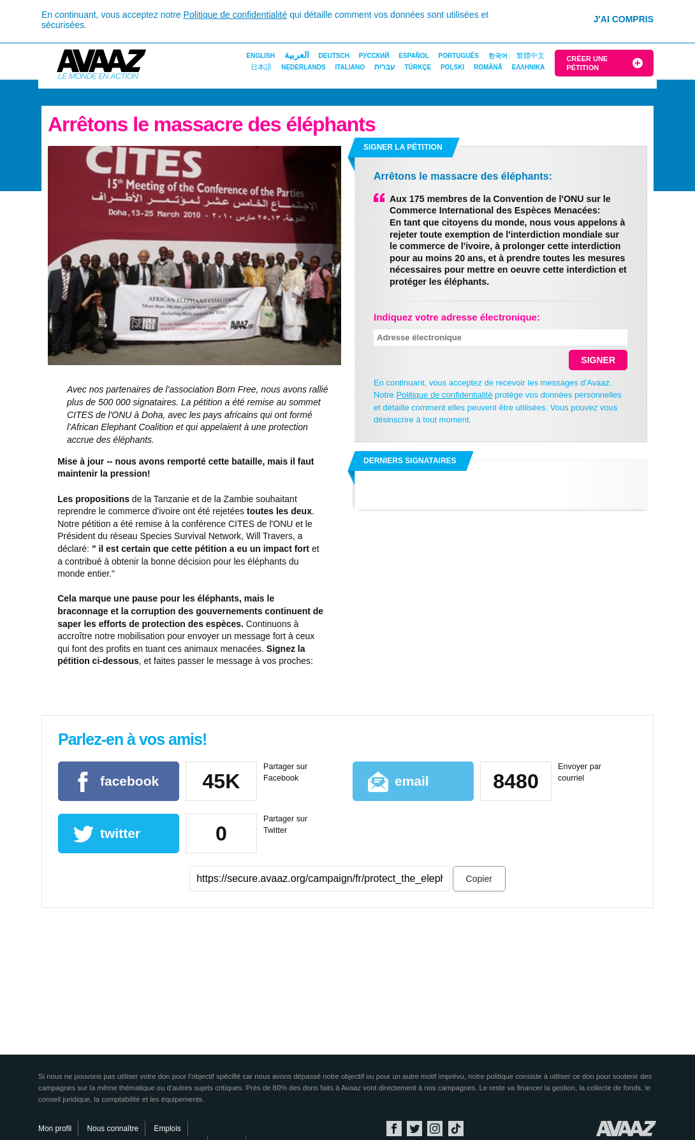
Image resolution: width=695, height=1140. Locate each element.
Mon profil (54, 1128)
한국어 (498, 55)
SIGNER (598, 360)
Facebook (394, 1128)
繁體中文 (530, 55)
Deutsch (334, 55)
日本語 (261, 67)
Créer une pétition (587, 63)
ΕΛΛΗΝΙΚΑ (528, 67)
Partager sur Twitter (285, 824)
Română (488, 67)
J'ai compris (624, 19)
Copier (479, 879)
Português (459, 55)
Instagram (435, 1128)
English (261, 55)
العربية (296, 55)
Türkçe (417, 67)
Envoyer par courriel (579, 772)
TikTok (456, 1128)
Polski (452, 67)
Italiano (349, 67)
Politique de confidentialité (236, 15)
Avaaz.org (626, 1128)
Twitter (414, 1128)
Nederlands (303, 67)
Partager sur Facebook (285, 772)
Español (414, 55)
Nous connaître (113, 1128)
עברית (384, 66)
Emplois (167, 1128)
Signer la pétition (403, 147)
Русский (374, 55)
